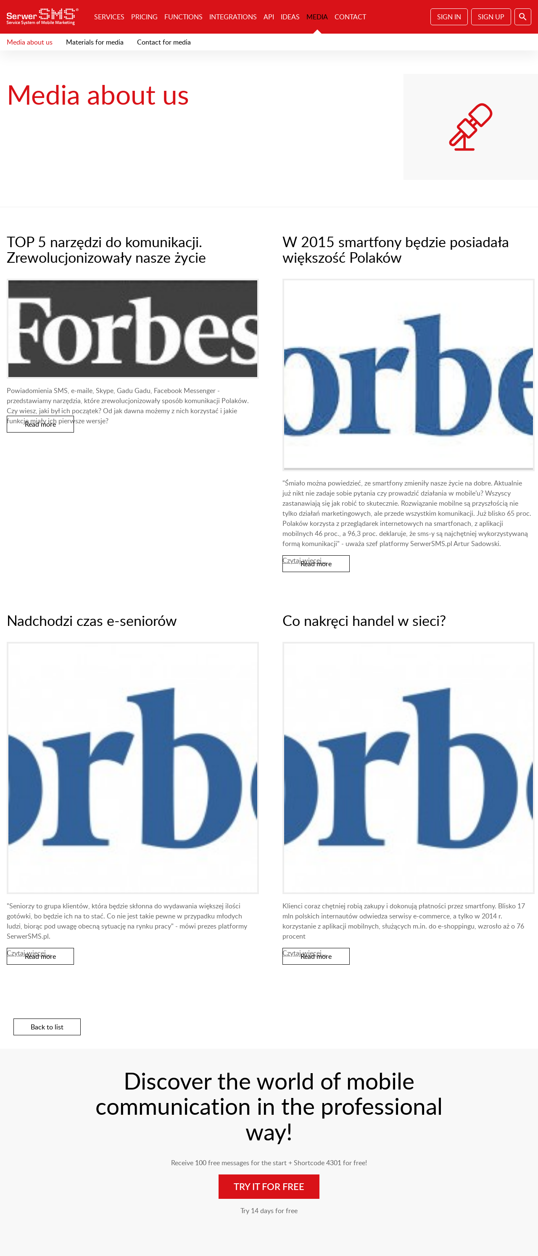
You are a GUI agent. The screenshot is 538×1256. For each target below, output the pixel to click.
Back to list (47, 1027)
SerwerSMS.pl (45, 17)
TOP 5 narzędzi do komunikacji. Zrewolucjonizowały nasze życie (106, 249)
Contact (350, 16)
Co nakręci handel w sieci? (364, 620)
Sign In (449, 16)
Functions (183, 16)
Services (109, 16)
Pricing (144, 16)
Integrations (233, 16)
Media (317, 16)
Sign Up (491, 16)
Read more (40, 424)
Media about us (30, 42)
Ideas (290, 16)
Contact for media (164, 42)
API (269, 16)
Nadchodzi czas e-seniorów (92, 620)
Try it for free (269, 1186)
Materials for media (95, 42)
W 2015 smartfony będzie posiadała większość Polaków (395, 249)
